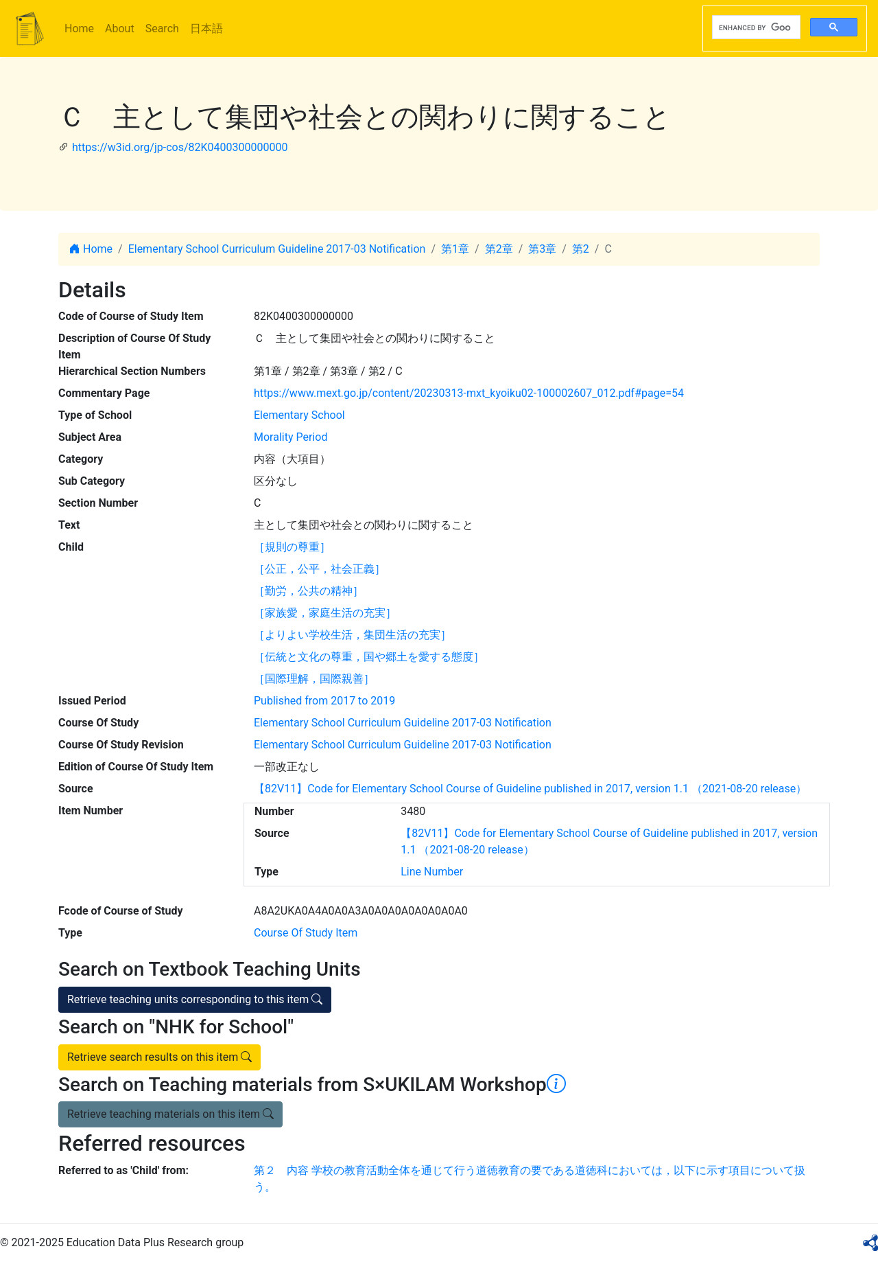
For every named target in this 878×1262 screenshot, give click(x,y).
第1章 (455, 248)
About (119, 28)
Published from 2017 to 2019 (324, 700)
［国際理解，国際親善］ (314, 678)
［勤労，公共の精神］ (309, 590)
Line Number (432, 871)
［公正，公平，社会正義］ (319, 568)
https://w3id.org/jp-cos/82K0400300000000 (180, 147)
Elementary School (299, 415)
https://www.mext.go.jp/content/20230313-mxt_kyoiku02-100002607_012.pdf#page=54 (469, 393)
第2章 (499, 248)
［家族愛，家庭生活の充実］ (325, 612)
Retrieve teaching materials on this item (170, 1114)
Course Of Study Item (305, 932)
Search (162, 28)
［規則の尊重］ (292, 546)
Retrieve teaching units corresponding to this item (194, 999)
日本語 (206, 28)
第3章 (542, 248)
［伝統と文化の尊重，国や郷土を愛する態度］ (369, 656)
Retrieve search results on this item (159, 1057)
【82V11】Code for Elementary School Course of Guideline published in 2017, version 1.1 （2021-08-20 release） (530, 788)
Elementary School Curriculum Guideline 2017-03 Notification (277, 248)
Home (79, 28)
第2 (580, 248)
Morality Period (290, 437)
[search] (755, 27)
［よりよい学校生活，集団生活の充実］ (352, 634)
